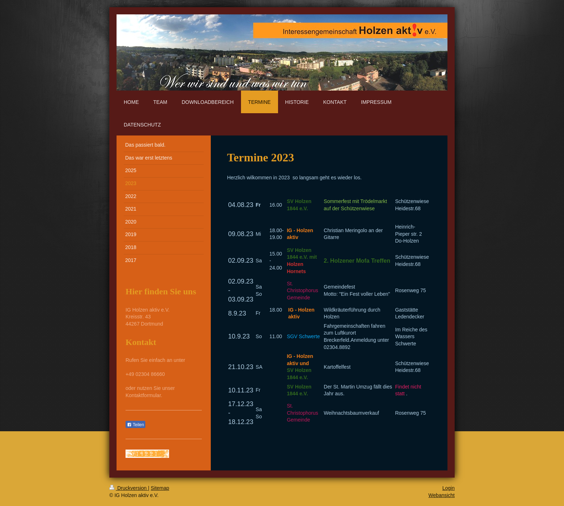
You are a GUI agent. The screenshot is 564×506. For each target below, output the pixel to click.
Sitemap (160, 488)
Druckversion (128, 488)
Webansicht (441, 495)
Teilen (135, 424)
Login (448, 488)
